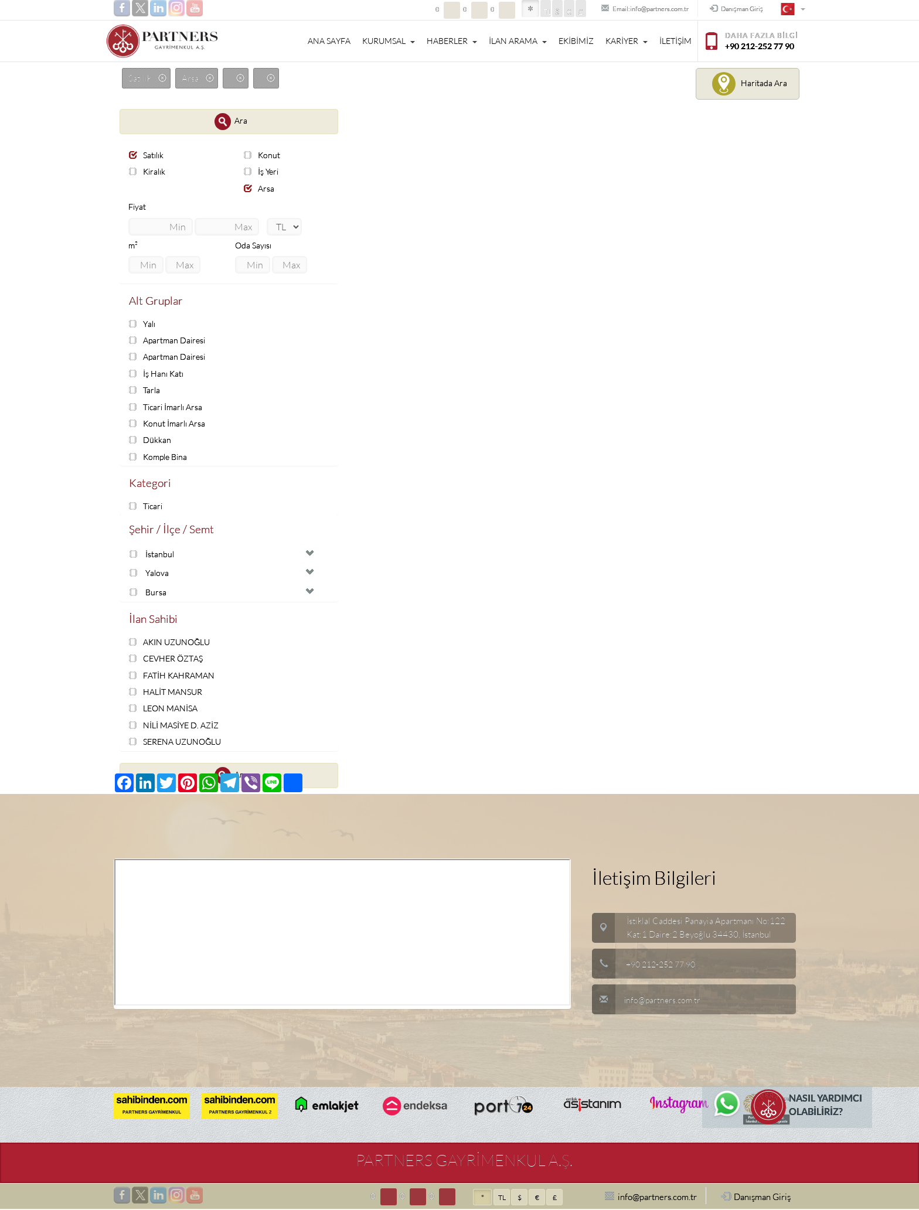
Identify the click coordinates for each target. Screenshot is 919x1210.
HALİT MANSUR (168, 692)
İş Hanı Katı (157, 374)
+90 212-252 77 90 (664, 965)
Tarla (145, 390)
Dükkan (150, 440)
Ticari (147, 506)
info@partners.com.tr (647, 1001)
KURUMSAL (388, 41)
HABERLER (452, 41)
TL (513, 12)
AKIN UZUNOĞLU (172, 643)
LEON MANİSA (165, 709)
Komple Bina (160, 456)
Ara (231, 121)
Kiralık (148, 171)
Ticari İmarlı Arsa (168, 406)
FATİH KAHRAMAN (174, 676)
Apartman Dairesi (169, 341)
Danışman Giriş (730, 9)
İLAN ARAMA (518, 41)
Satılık (147, 155)
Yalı (143, 324)
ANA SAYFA (329, 41)
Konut (262, 155)
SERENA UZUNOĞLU (178, 742)
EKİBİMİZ (576, 41)
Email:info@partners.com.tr (621, 9)
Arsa (259, 188)
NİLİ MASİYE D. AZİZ (176, 726)
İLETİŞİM (675, 41)
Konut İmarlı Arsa (169, 423)
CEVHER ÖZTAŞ (169, 659)
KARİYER (626, 41)
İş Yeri (262, 171)
